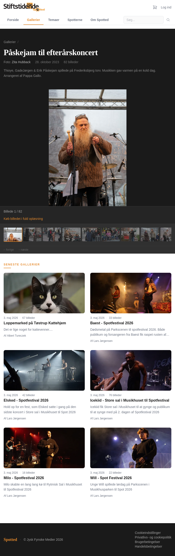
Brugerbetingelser (147, 542)
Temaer (53, 20)
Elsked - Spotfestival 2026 (26, 400)
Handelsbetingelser (148, 546)
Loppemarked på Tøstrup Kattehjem (35, 323)
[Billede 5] (91, 234)
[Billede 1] (13, 234)
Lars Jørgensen (103, 341)
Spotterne (74, 20)
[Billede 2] (32, 234)
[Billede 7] (130, 234)
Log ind (166, 7)
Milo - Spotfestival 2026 (24, 478)
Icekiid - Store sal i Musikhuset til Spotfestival (129, 400)
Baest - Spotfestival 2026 (111, 323)
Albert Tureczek (16, 335)
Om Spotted (100, 20)
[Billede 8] (150, 234)
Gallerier (33, 20)
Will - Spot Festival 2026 (111, 478)
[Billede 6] (111, 234)
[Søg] (168, 20)
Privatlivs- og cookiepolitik (153, 537)
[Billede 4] (71, 234)
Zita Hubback (21, 62)
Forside (13, 20)
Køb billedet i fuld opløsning (23, 219)
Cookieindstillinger (148, 533)
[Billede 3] (52, 234)
